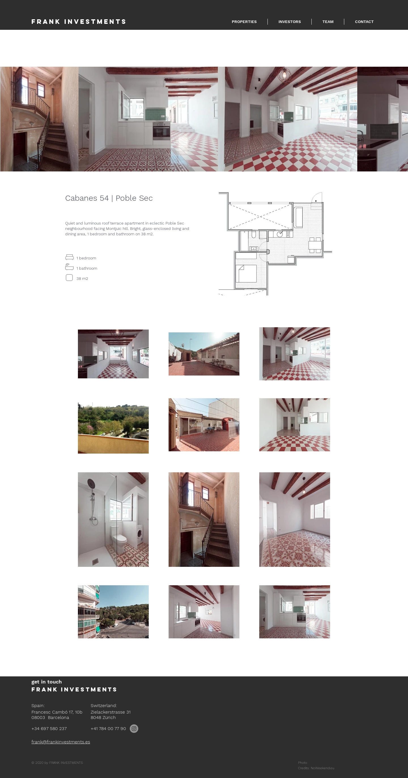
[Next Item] (403, 119)
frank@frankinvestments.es (60, 742)
